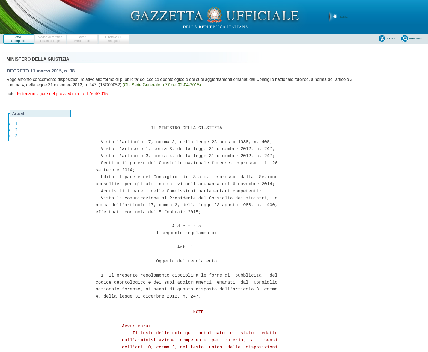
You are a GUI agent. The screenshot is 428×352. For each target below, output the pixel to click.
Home (343, 16)
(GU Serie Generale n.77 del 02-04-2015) (162, 85)
